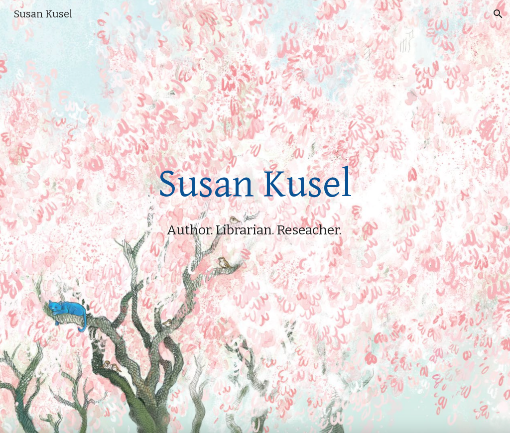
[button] (498, 14)
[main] (255, 216)
